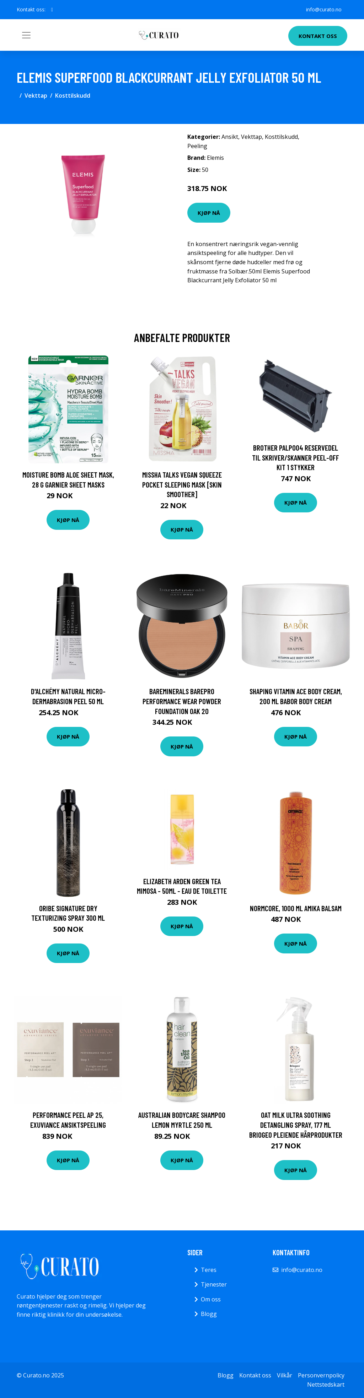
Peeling (197, 146)
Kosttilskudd (72, 95)
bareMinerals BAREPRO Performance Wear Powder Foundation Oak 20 (182, 701)
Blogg (209, 1314)
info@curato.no (324, 9)
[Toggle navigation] (26, 35)
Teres (208, 1270)
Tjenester (214, 1284)
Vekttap (36, 95)
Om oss (211, 1299)
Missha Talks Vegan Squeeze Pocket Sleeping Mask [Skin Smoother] (182, 484)
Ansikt (229, 137)
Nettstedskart (325, 1384)
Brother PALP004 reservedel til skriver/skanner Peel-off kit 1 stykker (295, 457)
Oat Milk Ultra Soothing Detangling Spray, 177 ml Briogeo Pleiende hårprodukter (295, 1124)
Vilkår (284, 1375)
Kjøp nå (209, 212)
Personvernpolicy (321, 1375)
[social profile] (52, 9)
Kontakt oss (318, 35)
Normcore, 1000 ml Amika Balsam (296, 908)
